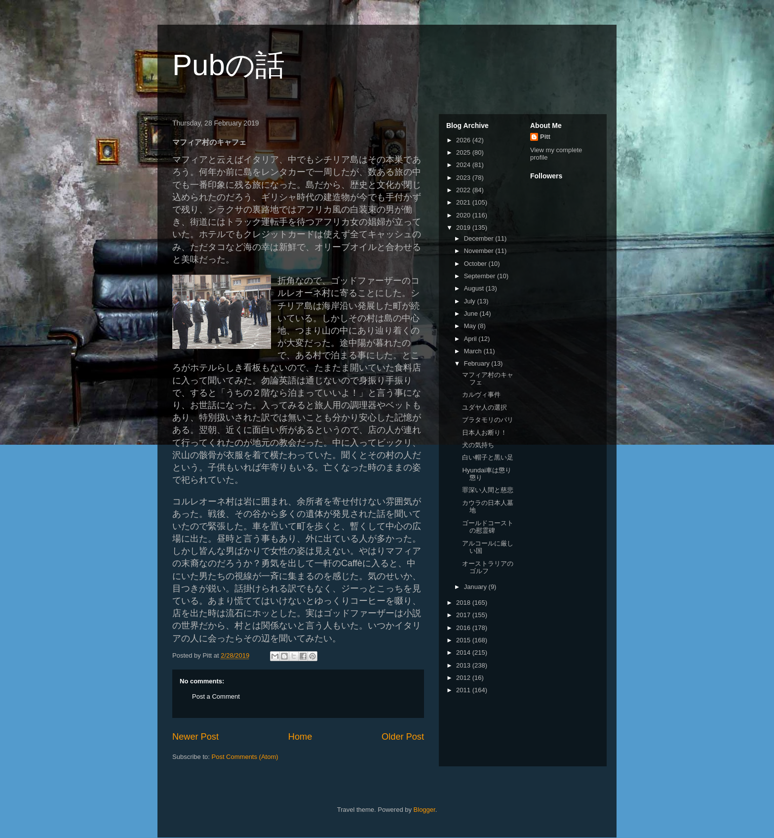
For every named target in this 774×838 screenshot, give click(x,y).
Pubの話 (228, 65)
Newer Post (195, 737)
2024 (464, 164)
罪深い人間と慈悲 (487, 490)
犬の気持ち (478, 445)
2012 (464, 677)
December (480, 238)
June (472, 313)
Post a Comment (216, 696)
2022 (464, 190)
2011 (464, 690)
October (476, 263)
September (480, 276)
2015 (464, 640)
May (471, 326)
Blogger (424, 809)
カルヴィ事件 (481, 394)
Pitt (545, 136)
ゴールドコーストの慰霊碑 (487, 527)
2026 (464, 140)
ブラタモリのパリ (487, 419)
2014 (464, 652)
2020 (464, 215)
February (478, 363)
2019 (464, 227)
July (470, 301)
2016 (464, 627)
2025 (464, 152)
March (474, 351)
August (475, 288)
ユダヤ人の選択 (484, 407)
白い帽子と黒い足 (487, 457)
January (476, 586)
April (471, 338)
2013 (464, 665)
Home (300, 737)
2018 (464, 602)
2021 (464, 202)
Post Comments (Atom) (245, 756)
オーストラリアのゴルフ (487, 567)
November (480, 250)
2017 (464, 615)
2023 (464, 177)
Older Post (403, 737)
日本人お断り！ (484, 432)
